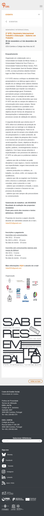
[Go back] (6, 22)
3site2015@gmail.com (13, 223)
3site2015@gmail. (12, 268)
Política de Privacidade (10, 401)
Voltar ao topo (35, 381)
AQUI (21, 266)
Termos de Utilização (9, 403)
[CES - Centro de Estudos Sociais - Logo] (5, 4)
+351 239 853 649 (10, 429)
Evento (9, 14)
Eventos (13, 22)
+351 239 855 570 (10, 414)
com (19, 268)
